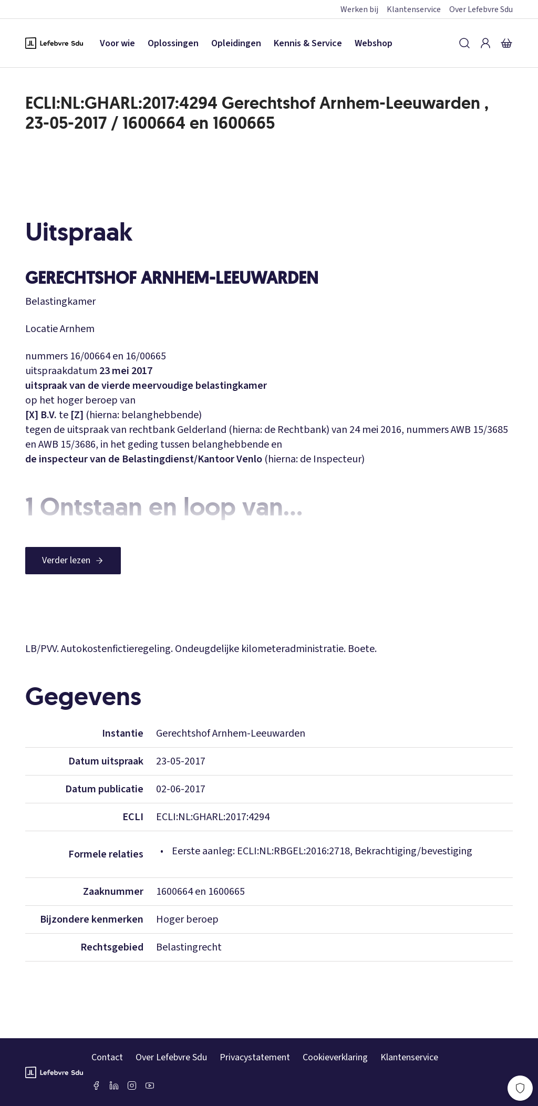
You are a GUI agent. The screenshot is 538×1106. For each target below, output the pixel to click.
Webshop (373, 43)
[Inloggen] (485, 43)
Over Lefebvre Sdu (481, 9)
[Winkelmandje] (506, 43)
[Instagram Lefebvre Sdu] (132, 1085)
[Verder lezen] (73, 560)
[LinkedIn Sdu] (114, 1085)
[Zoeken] (464, 43)
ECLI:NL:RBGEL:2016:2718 (293, 851)
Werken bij (359, 9)
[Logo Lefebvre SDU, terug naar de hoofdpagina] (54, 43)
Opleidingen (236, 43)
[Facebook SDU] (96, 1085)
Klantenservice (414, 9)
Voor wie (117, 43)
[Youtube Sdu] (149, 1085)
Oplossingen (173, 43)
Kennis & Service (308, 43)
